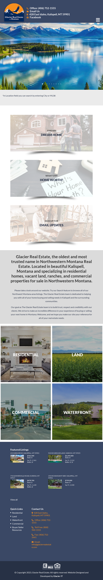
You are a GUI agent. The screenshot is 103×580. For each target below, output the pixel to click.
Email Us (33, 11)
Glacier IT (58, 576)
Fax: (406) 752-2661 (40, 535)
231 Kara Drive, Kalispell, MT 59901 (24, 453)
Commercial (17, 523)
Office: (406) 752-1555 (41, 8)
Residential (17, 512)
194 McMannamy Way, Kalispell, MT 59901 (63, 477)
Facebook (34, 17)
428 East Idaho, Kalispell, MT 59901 (49, 14)
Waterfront (17, 520)
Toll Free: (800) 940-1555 (40, 528)
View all (14, 499)
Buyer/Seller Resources (18, 528)
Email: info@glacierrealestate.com (41, 544)
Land (14, 516)
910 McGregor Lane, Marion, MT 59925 (64, 453)
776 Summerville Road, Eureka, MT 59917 (25, 477)
